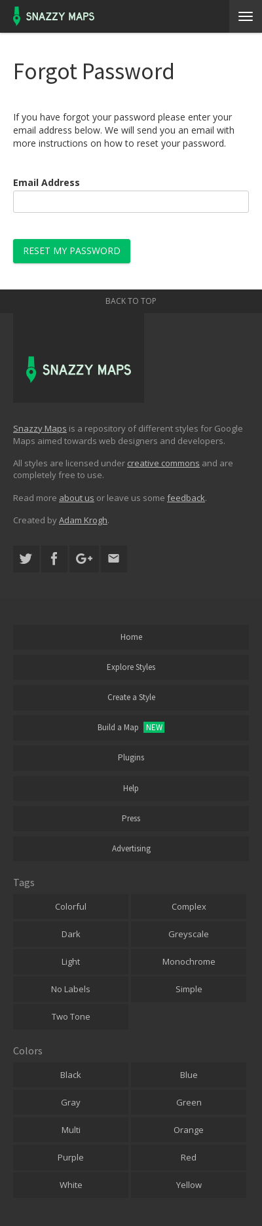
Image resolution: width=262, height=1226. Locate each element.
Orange (189, 1130)
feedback (186, 498)
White (71, 1185)
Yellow (189, 1185)
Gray (71, 1102)
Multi (71, 1130)
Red (188, 1157)
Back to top (131, 300)
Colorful (70, 906)
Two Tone (71, 1016)
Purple (71, 1157)
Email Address (46, 182)
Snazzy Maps (40, 428)
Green (189, 1102)
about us (76, 498)
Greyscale (188, 934)
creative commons (163, 463)
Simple (189, 989)
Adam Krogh (83, 520)
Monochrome (188, 961)
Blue (189, 1075)
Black (70, 1075)
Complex (189, 906)
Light (71, 961)
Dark (71, 934)
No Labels (70, 989)
